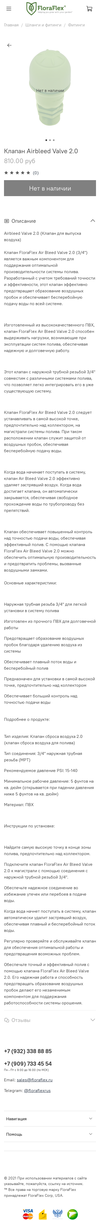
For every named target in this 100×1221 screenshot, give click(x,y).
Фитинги (76, 24)
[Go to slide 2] (50, 140)
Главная (11, 24)
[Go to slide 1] (46, 140)
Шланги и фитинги (43, 24)
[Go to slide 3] (54, 140)
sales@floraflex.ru (35, 1079)
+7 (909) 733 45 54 (28, 1063)
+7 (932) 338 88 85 (28, 1051)
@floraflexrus (37, 1090)
